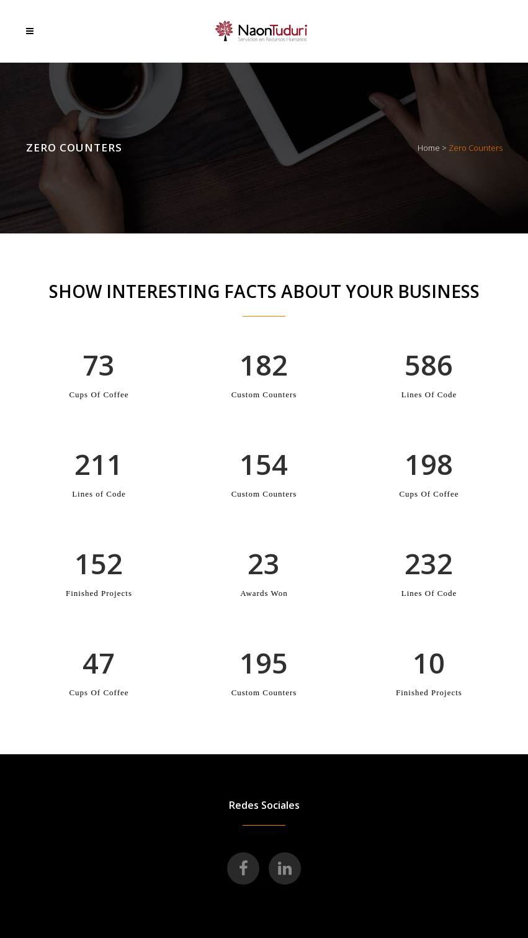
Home (429, 147)
